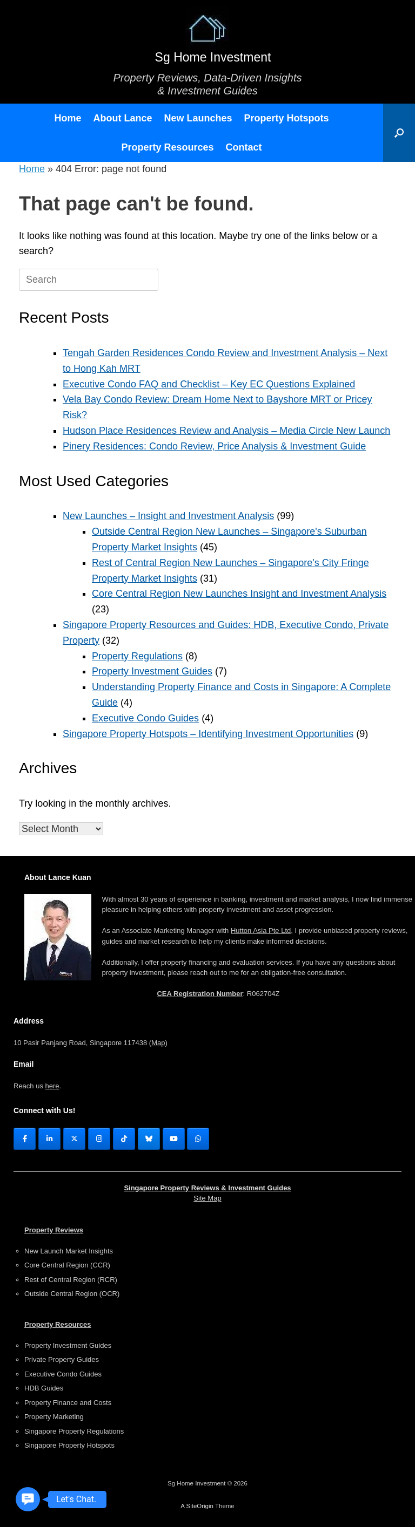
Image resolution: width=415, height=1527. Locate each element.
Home (67, 118)
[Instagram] (99, 1139)
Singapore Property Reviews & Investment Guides (207, 1188)
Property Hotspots (286, 118)
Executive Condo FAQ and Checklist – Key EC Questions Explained (209, 384)
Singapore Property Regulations (74, 1431)
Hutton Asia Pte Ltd (261, 930)
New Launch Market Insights (68, 1251)
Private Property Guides (61, 1359)
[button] (399, 133)
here (52, 1086)
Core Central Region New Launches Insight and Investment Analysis (239, 593)
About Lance (122, 118)
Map (158, 1043)
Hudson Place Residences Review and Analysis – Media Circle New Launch (226, 430)
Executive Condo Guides (145, 718)
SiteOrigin (199, 1506)
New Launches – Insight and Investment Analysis (168, 515)
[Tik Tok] (124, 1139)
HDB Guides (43, 1388)
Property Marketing (54, 1417)
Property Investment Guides (152, 671)
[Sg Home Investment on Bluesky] (149, 1139)
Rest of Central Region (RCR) (70, 1280)
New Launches (198, 118)
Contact (244, 147)
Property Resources (167, 147)
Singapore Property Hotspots (69, 1445)
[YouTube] (174, 1139)
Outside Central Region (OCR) (71, 1294)
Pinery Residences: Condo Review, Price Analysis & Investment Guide (214, 446)
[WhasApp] (198, 1139)
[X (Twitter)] (74, 1139)
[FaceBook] (25, 1139)
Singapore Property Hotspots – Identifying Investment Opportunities (208, 733)
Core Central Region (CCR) (67, 1265)
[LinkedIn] (49, 1139)
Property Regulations (137, 656)
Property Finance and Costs (67, 1403)
